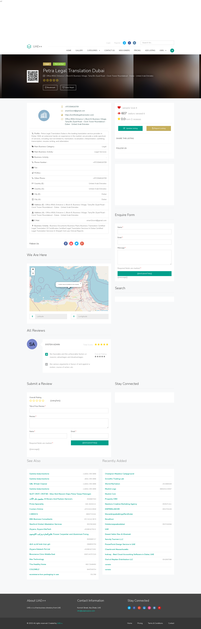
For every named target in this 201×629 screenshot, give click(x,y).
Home (129, 623)
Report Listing (159, 128)
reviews (136, 119)
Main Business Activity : (69, 152)
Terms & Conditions (155, 623)
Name (120, 227)
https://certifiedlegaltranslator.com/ (79, 115)
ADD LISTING (150, 50)
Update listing (132, 128)
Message (122, 248)
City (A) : (69, 199)
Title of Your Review (37, 406)
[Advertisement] (100, 21)
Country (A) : (69, 189)
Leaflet (97, 310)
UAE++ (59, 623)
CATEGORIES (93, 50)
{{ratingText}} (55, 401)
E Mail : (69, 220)
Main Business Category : (69, 146)
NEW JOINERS (124, 50)
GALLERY (79, 50)
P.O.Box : (36, 173)
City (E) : (69, 194)
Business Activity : (69, 157)
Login (108, 43)
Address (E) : (69, 206)
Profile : (69, 137)
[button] (80, 283)
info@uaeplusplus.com (86, 611)
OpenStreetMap (104, 310)
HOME (68, 50)
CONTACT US (109, 50)
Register (117, 43)
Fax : (35, 167)
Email (120, 237)
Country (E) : (69, 183)
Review (32, 416)
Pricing (140, 623)
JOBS (163, 50)
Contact (171, 623)
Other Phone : (69, 178)
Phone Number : (69, 162)
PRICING (137, 50)
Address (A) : (69, 213)
